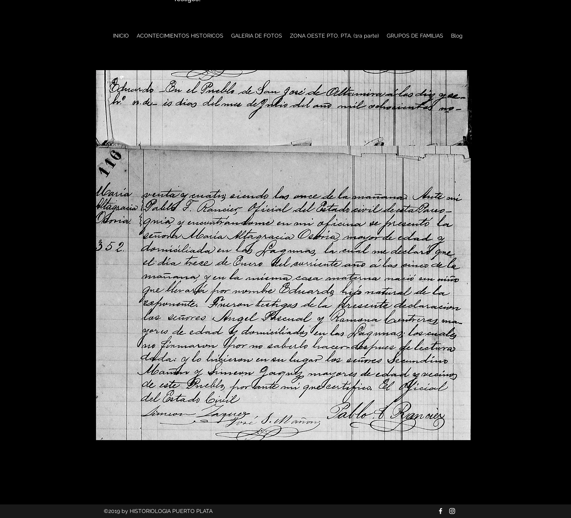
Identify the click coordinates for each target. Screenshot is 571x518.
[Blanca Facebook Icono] (440, 511)
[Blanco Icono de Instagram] (452, 511)
